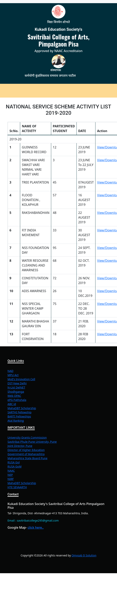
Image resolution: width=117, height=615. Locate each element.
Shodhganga (16, 391)
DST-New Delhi (17, 383)
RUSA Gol (14, 462)
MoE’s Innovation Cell (21, 379)
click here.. (36, 527)
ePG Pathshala (17, 400)
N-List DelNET (16, 387)
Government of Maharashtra (26, 454)
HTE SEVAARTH (17, 487)
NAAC (11, 470)
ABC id (12, 404)
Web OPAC (14, 396)
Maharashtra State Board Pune (27, 458)
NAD (10, 371)
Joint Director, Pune (20, 446)
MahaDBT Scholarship (22, 408)
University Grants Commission (27, 437)
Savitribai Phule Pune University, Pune (32, 442)
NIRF (11, 479)
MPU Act (13, 375)
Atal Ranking (16, 420)
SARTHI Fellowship (19, 412)
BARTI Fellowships (19, 416)
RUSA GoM (15, 466)
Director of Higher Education (26, 450)
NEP (10, 475)
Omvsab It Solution (84, 555)
